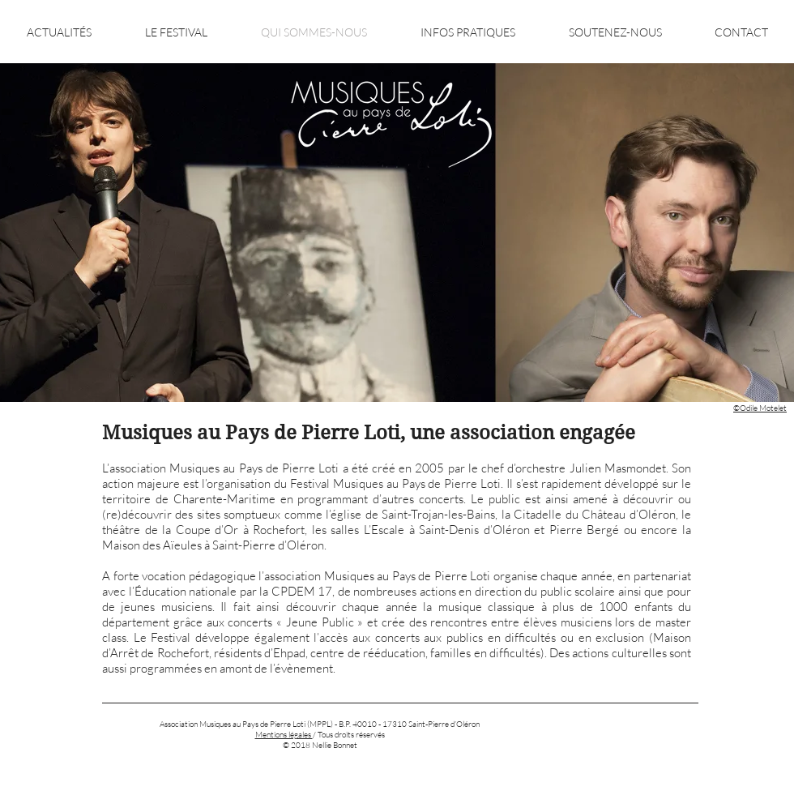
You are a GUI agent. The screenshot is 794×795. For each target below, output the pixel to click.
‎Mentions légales (284, 734)
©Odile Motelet (760, 408)
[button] (176, 32)
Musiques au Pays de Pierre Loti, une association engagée (368, 432)
